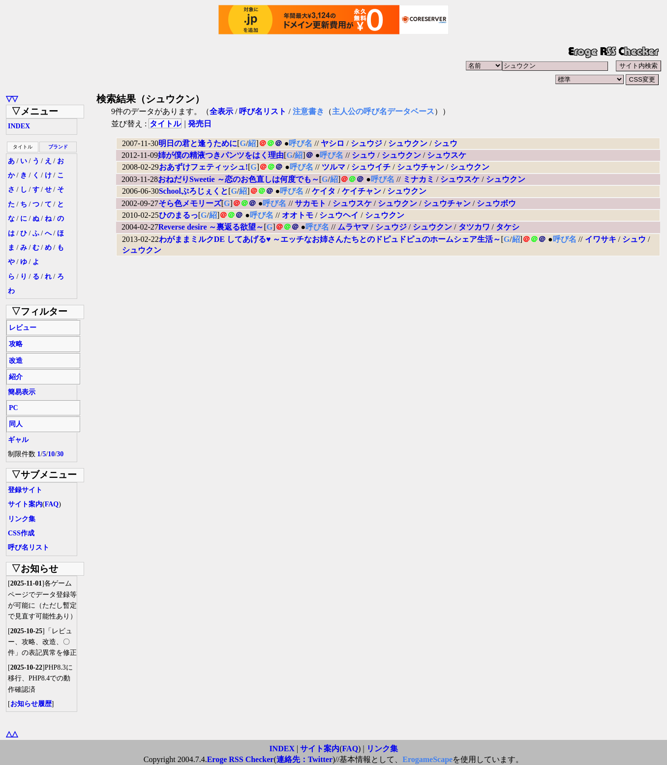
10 (51, 454)
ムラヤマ (353, 227)
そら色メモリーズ (189, 203)
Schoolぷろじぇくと (193, 191)
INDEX (19, 126)
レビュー (22, 327)
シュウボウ (496, 203)
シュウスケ (446, 155)
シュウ (445, 143)
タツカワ (474, 227)
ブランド (58, 146)
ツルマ (333, 167)
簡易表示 (21, 392)
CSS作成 (21, 533)
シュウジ (366, 143)
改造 (16, 360)
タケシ (507, 227)
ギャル (18, 439)
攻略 (16, 344)
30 (60, 454)
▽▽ (12, 98)
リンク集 (21, 519)
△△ (12, 734)
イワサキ (600, 239)
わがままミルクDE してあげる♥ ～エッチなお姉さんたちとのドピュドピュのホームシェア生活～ (330, 239)
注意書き (308, 111)
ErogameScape (427, 759)
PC (13, 408)
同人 (16, 424)
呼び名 (300, 143)
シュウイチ (371, 167)
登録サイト (25, 490)
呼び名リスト (28, 547)
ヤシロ (332, 143)
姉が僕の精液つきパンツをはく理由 (221, 155)
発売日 (200, 123)
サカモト (310, 203)
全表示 (221, 111)
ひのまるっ (178, 215)
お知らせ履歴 (31, 703)
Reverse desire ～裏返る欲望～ (211, 227)
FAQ (52, 504)
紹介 (16, 377)
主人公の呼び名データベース (383, 111)
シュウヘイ (339, 215)
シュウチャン (420, 167)
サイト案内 (25, 504)
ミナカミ (418, 179)
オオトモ (297, 215)
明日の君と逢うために (197, 143)
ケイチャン (361, 191)
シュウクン (407, 143)
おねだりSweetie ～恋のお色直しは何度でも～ (238, 179)
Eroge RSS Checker (240, 759)
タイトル (165, 123)
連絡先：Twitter (304, 759)
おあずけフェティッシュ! (203, 167)
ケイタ (323, 191)
